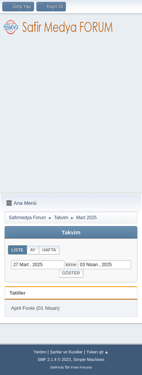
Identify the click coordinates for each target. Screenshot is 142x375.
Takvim (71, 232)
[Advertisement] (71, 118)
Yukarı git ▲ (97, 352)
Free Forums (81, 367)
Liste (17, 250)
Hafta (49, 250)
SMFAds (57, 367)
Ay (33, 250)
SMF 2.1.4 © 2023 (54, 359)
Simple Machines (89, 359)
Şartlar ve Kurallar (66, 352)
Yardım (39, 352)
